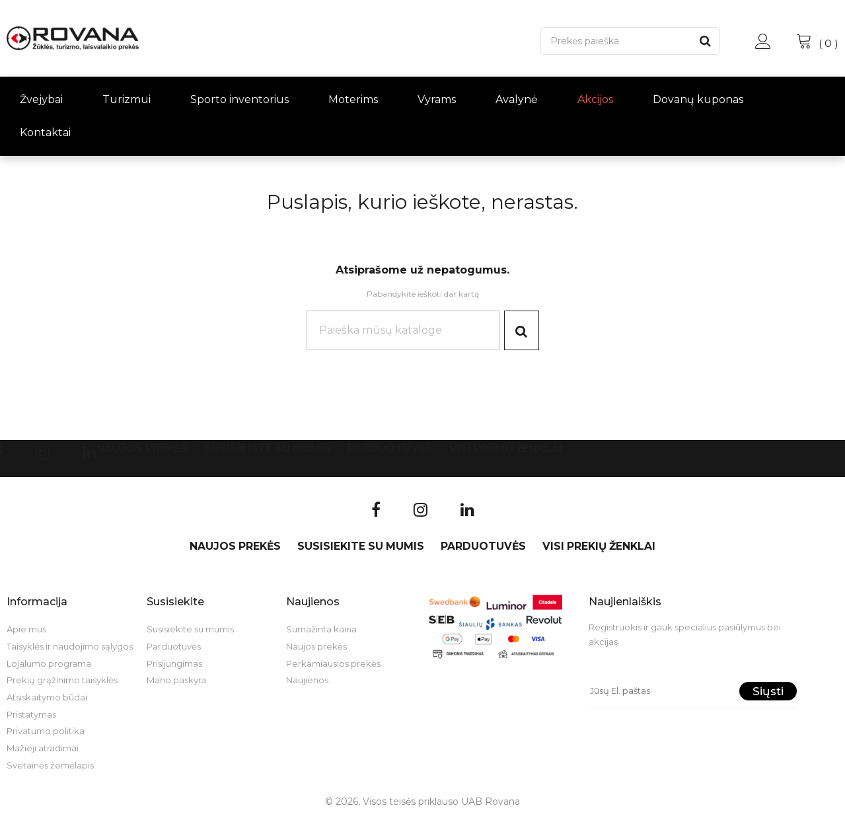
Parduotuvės (390, 451)
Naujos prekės (142, 451)
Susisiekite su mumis (267, 451)
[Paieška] (615, 41)
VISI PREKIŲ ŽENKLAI (505, 451)
